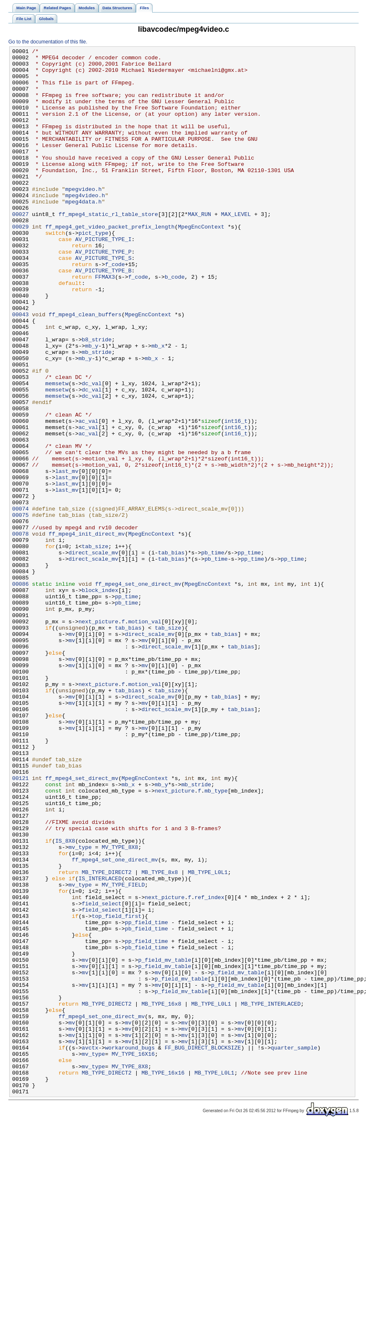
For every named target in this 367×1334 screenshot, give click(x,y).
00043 (20, 368)
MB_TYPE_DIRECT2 (107, 1037)
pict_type (93, 270)
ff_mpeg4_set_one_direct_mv (138, 691)
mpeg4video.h (85, 225)
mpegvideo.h (83, 217)
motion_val (144, 736)
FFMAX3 (105, 323)
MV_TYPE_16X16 (133, 1255)
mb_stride (97, 413)
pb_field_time (146, 1105)
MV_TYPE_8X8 (120, 1007)
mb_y (92, 405)
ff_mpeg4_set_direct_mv (81, 924)
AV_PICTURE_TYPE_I (103, 278)
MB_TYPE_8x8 (159, 1037)
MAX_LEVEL (236, 248)
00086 (20, 691)
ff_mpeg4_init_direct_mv (86, 631)
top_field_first (116, 1090)
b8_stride (97, 398)
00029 (20, 263)
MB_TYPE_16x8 (161, 1195)
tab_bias (171, 654)
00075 (20, 608)
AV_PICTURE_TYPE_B (103, 315)
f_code (115, 308)
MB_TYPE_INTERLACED (271, 1195)
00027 (20, 248)
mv (72, 751)
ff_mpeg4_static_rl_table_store (108, 248)
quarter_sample (294, 1248)
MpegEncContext (201, 263)
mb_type (216, 939)
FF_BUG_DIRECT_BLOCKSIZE (203, 1248)
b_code (175, 323)
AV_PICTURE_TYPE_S (103, 300)
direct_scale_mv (93, 654)
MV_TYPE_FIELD (123, 1052)
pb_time (212, 654)
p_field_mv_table (164, 1142)
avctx (90, 1248)
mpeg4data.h (83, 232)
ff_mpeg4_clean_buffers (85, 368)
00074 (20, 601)
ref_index (209, 1067)
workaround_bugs (130, 1248)
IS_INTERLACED (100, 1045)
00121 (20, 924)
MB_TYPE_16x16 (162, 1278)
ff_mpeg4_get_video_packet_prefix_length (109, 263)
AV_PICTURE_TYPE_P (103, 293)
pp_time (249, 654)
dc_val (92, 451)
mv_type (80, 1007)
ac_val (89, 496)
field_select (102, 1075)
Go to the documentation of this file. (47, 42)
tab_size (95, 646)
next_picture (98, 736)
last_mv (67, 556)
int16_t (236, 496)
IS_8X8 (65, 1000)
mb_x (158, 405)
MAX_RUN (199, 248)
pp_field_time (146, 1097)
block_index (100, 699)
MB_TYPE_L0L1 (207, 1037)
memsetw (57, 451)
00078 (20, 631)
